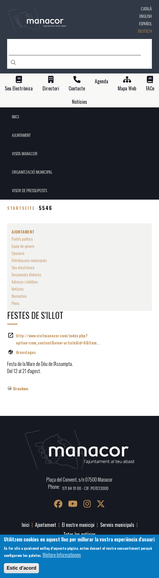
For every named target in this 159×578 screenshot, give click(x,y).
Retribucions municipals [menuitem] (29, 260)
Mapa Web (127, 88)
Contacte (77, 88)
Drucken (20, 388)
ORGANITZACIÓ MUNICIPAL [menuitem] (32, 172)
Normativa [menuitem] (19, 296)
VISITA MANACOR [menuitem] (24, 153)
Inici (25, 524)
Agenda (101, 81)
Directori (50, 88)
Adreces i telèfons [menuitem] (25, 281)
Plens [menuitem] (15, 303)
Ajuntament (45, 524)
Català (146, 8)
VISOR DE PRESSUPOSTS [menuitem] (29, 190)
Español (145, 23)
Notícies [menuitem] (17, 289)
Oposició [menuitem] (18, 253)
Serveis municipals (117, 524)
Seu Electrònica (19, 88)
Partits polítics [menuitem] (22, 239)
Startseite (21, 208)
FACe (150, 88)
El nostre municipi (78, 524)
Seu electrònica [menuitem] (23, 267)
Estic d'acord (21, 568)
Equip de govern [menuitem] (23, 246)
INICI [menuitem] (15, 116)
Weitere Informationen (61, 554)
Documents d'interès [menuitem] (26, 274)
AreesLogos (26, 352)
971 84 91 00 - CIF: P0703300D (85, 488)
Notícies (79, 102)
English (145, 16)
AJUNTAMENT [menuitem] (21, 135)
